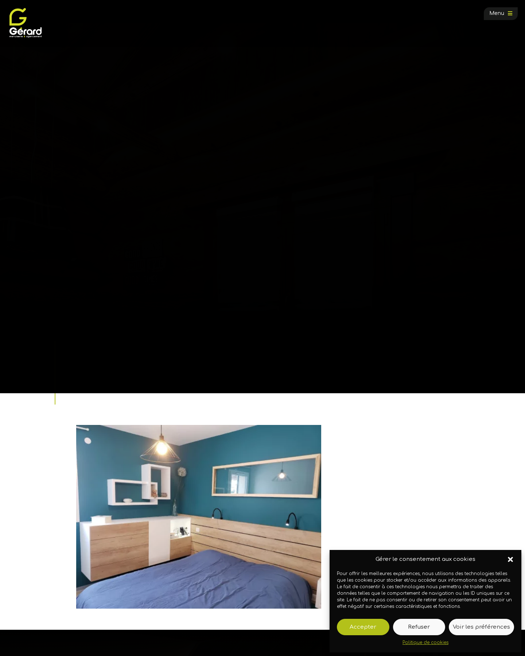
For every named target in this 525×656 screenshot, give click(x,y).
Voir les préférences (481, 627)
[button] (510, 559)
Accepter (363, 627)
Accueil (82, 367)
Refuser (419, 627)
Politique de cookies (425, 642)
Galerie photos (112, 367)
